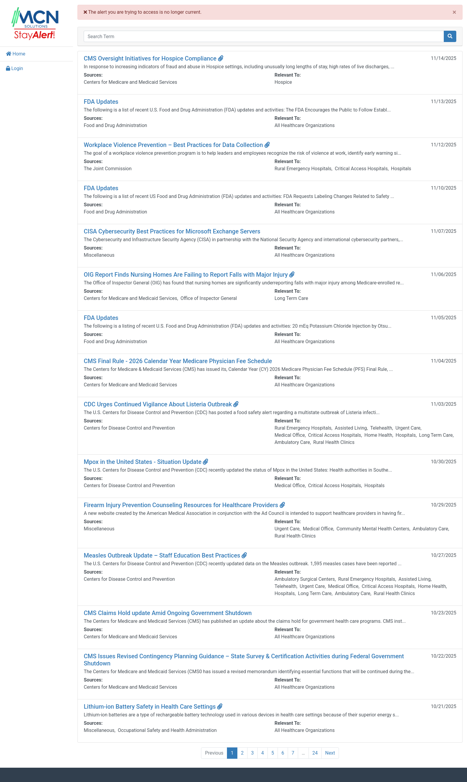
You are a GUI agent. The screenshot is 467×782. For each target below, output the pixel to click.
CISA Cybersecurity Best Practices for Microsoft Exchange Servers (173, 231)
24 (315, 753)
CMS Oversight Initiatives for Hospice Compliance (155, 58)
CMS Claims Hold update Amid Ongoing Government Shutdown (169, 613)
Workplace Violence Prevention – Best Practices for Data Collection (178, 144)
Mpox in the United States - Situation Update (147, 461)
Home (15, 54)
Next (331, 753)
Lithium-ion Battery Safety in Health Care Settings (154, 706)
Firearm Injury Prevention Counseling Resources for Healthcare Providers (186, 505)
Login (14, 68)
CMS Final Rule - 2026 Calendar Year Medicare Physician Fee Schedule (179, 361)
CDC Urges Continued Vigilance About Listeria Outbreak (162, 404)
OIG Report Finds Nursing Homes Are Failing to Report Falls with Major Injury (190, 274)
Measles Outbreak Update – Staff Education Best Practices (166, 555)
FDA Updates (102, 101)
